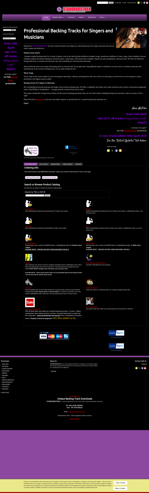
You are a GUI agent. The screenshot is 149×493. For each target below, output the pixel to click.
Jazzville (27, 263)
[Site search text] (102, 3)
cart (125, 2)
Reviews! (78, 164)
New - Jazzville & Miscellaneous (96, 263)
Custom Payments (91, 307)
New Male (28, 226)
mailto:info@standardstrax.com (76, 411)
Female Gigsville (30, 243)
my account (132, 2)
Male (87, 226)
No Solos (28, 288)
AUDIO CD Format (92, 288)
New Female (29, 209)
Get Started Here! (30, 164)
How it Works (44, 164)
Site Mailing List (74, 396)
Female (88, 209)
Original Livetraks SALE (32, 309)
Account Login (5, 392)
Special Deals (55, 164)
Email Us (144, 364)
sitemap (118, 2)
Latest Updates (67, 164)
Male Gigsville (90, 243)
